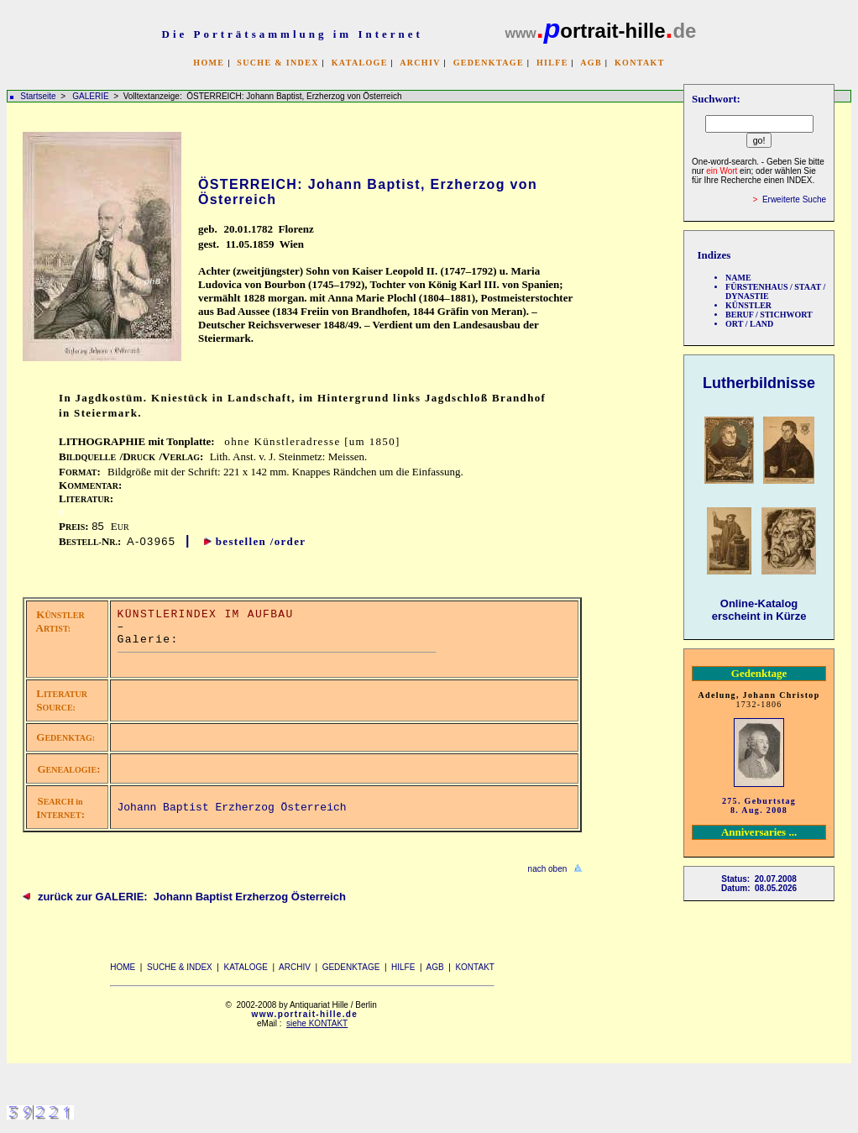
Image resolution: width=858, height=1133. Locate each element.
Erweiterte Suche (794, 199)
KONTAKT (640, 62)
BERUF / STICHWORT (769, 314)
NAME (738, 277)
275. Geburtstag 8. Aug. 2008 (759, 805)
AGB (591, 62)
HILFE (552, 62)
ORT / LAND (749, 323)
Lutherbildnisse (759, 383)
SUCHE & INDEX (277, 62)
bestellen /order (261, 541)
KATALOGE (360, 62)
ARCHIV (420, 62)
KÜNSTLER (748, 305)
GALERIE (91, 96)
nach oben (548, 868)
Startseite (37, 96)
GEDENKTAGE (488, 62)
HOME (208, 62)
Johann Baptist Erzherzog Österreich (232, 807)
